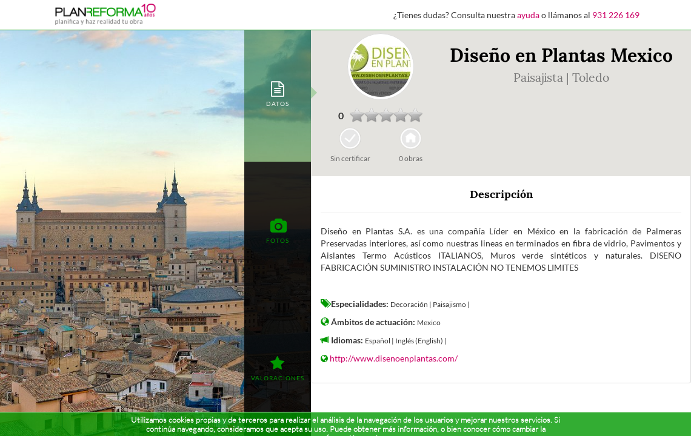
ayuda (528, 15)
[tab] (277, 93)
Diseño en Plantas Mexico (561, 55)
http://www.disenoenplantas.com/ (394, 358)
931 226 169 (615, 15)
